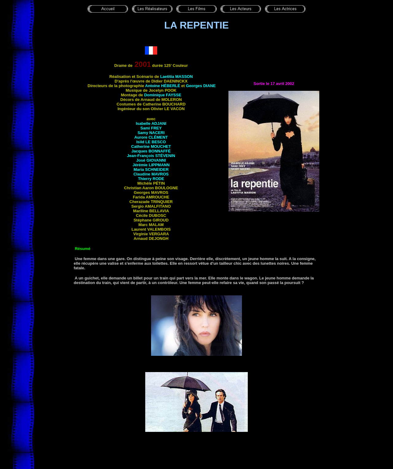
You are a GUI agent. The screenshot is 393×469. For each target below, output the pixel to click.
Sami (150, 128)
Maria (151, 169)
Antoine (162, 85)
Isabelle (151, 123)
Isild (151, 142)
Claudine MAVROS (151, 174)
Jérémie (151, 165)
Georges (201, 85)
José (151, 160)
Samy (151, 132)
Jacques (151, 151)
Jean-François (151, 155)
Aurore (151, 137)
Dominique (162, 95)
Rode (158, 178)
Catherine (151, 146)
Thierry (145, 178)
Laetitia (176, 76)
